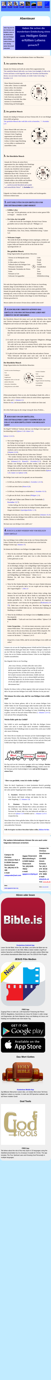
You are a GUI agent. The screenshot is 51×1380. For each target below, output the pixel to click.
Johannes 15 (21, 544)
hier (12, 402)
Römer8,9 (25, 461)
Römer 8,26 (26, 486)
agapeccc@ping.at (30, 874)
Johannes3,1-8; (16, 461)
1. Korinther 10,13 (40, 491)
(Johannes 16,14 (45, 515)
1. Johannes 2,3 (18, 400)
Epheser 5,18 (21, 431)
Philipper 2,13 (35, 495)
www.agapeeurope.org (11, 888)
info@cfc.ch (44, 879)
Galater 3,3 (14, 473)
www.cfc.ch (45, 887)
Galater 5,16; (30, 431)
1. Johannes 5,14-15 (43, 712)
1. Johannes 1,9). (25, 799)
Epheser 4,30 (23, 473)
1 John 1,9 (25, 588)
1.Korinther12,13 (35, 461)
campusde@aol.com (12, 875)
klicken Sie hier (44, 829)
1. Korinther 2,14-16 (36, 482)
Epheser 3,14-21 (9, 436)
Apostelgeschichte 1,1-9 (28, 510)
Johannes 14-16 (13, 452)
